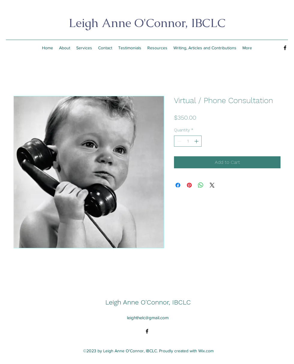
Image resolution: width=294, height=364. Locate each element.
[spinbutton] (187, 141)
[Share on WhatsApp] (200, 185)
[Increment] (197, 141)
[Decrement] (178, 141)
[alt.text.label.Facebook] (285, 48)
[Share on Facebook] (178, 185)
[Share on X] (212, 185)
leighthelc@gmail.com (148, 317)
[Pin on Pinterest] (189, 185)
